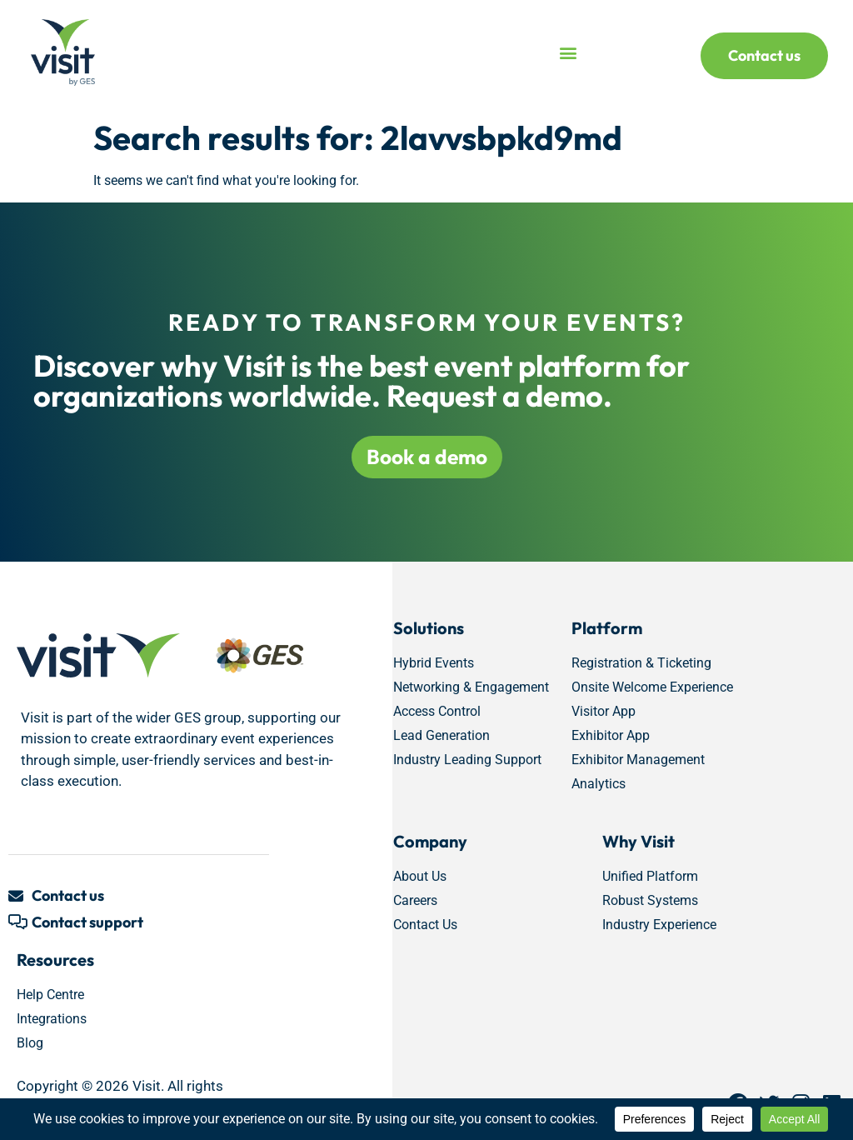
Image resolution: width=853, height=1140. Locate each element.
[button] (568, 53)
